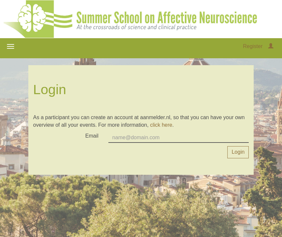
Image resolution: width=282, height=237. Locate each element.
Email (92, 136)
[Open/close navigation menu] (10, 46)
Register (253, 46)
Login (238, 152)
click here (161, 125)
